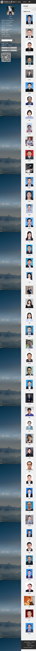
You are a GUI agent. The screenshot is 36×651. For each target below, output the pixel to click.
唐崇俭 (29, 336)
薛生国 (29, 160)
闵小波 (29, 363)
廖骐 (29, 471)
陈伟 (29, 606)
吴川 (29, 241)
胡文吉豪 (29, 525)
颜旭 (29, 120)
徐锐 (29, 147)
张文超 (29, 79)
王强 (29, 268)
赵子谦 (29, 39)
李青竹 (29, 444)
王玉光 (29, 255)
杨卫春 (29, 133)
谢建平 (29, 187)
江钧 (29, 512)
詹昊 (29, 66)
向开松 (29, 228)
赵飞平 (29, 52)
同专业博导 (9, 47)
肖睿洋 (29, 214)
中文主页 (30, 8)
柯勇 (29, 498)
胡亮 (29, 539)
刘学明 (29, 404)
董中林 (29, 579)
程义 (29, 620)
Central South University (28, 647)
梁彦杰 (29, 485)
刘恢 (29, 431)
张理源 (29, 93)
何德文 (29, 552)
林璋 (29, 458)
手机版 (28, 645)
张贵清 (29, 106)
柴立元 (29, 633)
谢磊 (29, 174)
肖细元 (29, 201)
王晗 (29, 282)
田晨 (29, 309)
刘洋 (29, 390)
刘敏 (29, 417)
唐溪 (29, 322)
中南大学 (32, 645)
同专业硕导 (9, 50)
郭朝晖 (29, 566)
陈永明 (29, 593)
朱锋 (29, 25)
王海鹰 (29, 295)
